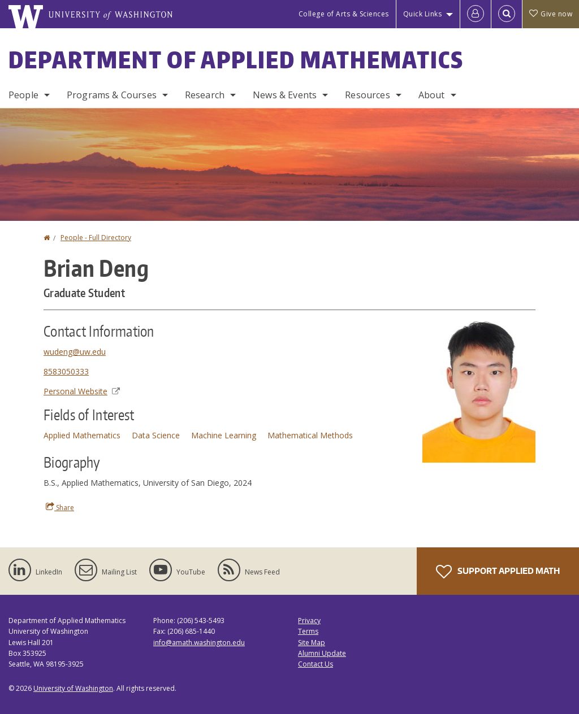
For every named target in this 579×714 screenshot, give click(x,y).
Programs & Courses (112, 95)
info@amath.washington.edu (199, 642)
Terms (308, 631)
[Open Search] (506, 14)
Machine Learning (223, 435)
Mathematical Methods (310, 435)
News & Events (285, 95)
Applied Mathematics (82, 435)
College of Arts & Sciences (344, 14)
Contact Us (315, 664)
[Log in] (475, 14)
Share (60, 507)
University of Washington (73, 688)
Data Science (156, 435)
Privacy (309, 620)
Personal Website (82, 391)
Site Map (311, 642)
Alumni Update (322, 653)
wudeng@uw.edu (75, 351)
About (431, 95)
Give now (550, 14)
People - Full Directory (96, 237)
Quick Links (422, 14)
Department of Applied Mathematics (236, 60)
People (23, 95)
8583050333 (66, 371)
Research (204, 95)
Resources (367, 95)
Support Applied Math (498, 572)
